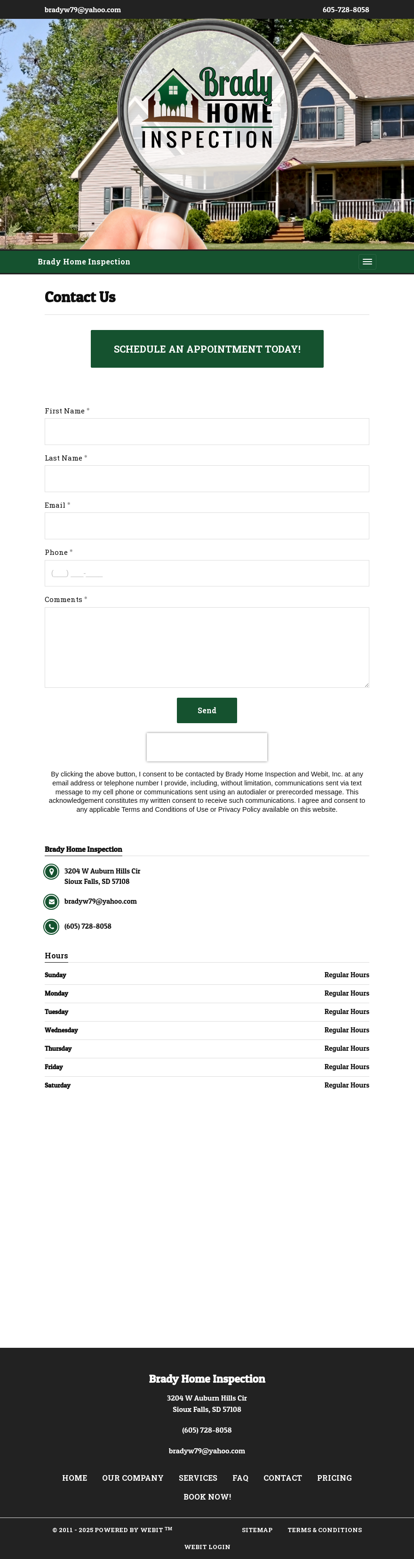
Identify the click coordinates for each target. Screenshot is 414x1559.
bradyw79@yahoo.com (83, 9)
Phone (56, 552)
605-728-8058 (346, 9)
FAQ (240, 1478)
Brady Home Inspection (84, 261)
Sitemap (257, 1530)
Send (207, 710)
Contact (282, 1478)
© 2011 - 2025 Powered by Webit (112, 1530)
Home (74, 1478)
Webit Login (207, 1547)
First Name (65, 410)
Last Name (63, 457)
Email (55, 505)
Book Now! (207, 1496)
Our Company (133, 1478)
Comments (63, 599)
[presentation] (207, 747)
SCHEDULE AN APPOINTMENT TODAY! (207, 349)
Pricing (334, 1478)
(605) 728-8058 (206, 1430)
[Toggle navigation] (367, 261)
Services (198, 1478)
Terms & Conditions (324, 1530)
